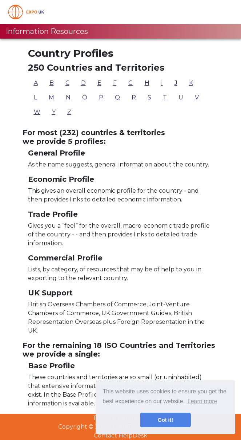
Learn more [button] (202, 401)
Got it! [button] (165, 420)
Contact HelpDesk (120, 435)
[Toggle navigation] (225, 12)
